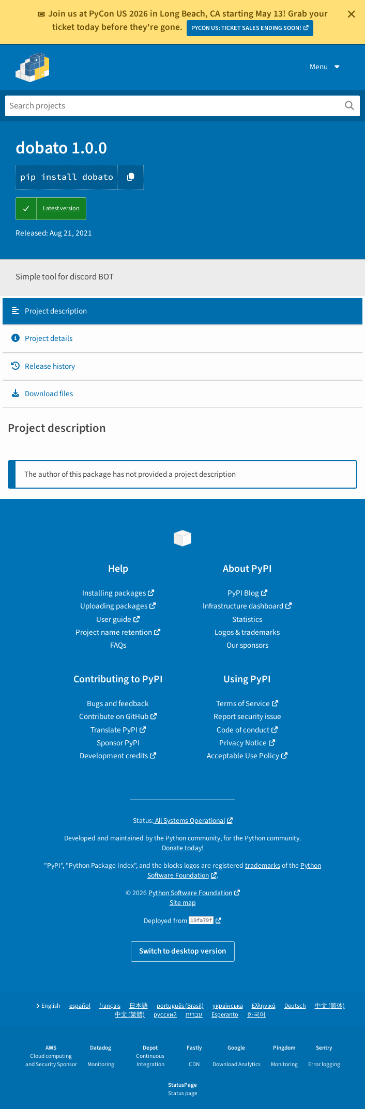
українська (227, 1006)
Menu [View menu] (326, 66)
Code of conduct (243, 730)
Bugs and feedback (118, 703)
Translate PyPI (114, 730)
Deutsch (295, 1006)
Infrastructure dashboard (243, 606)
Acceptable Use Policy (243, 755)
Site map (183, 903)
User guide (113, 619)
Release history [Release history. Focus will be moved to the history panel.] (42, 366)
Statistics (247, 619)
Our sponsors (247, 645)
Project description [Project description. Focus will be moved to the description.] (48, 311)
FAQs (118, 645)
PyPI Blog (243, 593)
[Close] (351, 14)
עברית (194, 1014)
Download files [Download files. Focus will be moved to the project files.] (41, 393)
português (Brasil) (180, 1006)
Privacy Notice (243, 742)
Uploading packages (113, 606)
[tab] (182, 311)
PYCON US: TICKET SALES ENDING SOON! (246, 28)
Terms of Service (243, 703)
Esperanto (224, 1014)
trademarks (262, 865)
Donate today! (183, 848)
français (109, 1006)
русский (165, 1014)
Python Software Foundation (190, 893)
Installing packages (114, 593)
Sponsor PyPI (118, 742)
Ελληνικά (264, 1006)
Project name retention (113, 632)
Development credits (114, 755)
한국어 (256, 1014)
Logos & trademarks (247, 632)
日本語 (138, 1006)
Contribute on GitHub (113, 716)
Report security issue (247, 716)
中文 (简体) (330, 1006)
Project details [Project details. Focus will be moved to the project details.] (41, 338)
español (79, 1006)
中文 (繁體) (130, 1014)
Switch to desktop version (182, 951)
